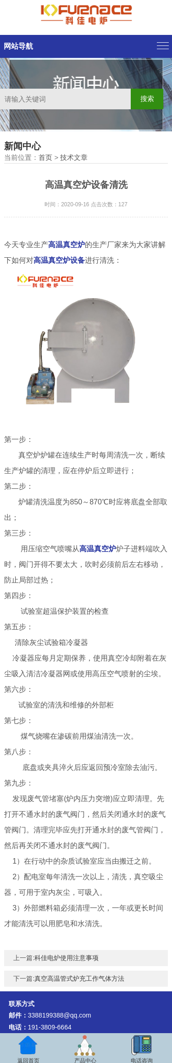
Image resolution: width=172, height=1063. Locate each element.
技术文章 (74, 157)
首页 (45, 157)
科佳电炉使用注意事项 (66, 957)
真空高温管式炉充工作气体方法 (79, 978)
